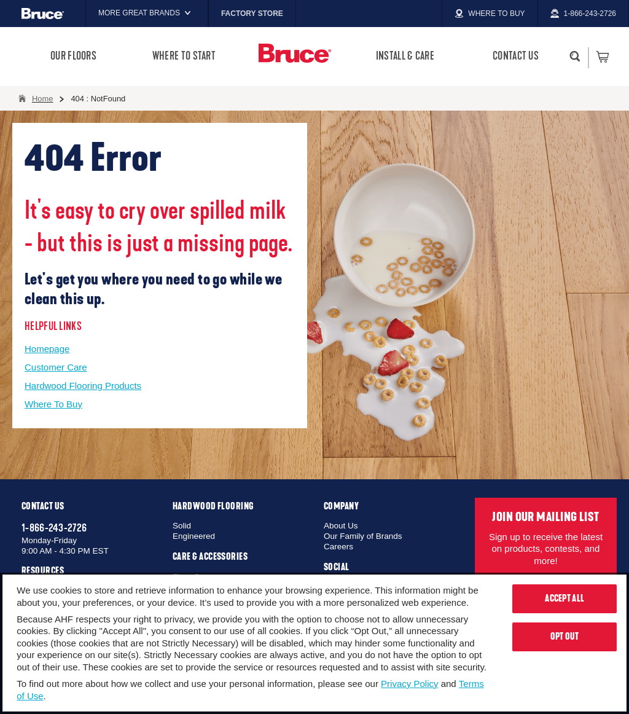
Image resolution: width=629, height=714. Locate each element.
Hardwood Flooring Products (83, 385)
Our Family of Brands (363, 536)
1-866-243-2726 (54, 527)
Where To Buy (53, 404)
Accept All (564, 598)
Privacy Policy (409, 683)
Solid (182, 525)
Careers (338, 546)
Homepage (47, 348)
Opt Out (564, 636)
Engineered (194, 536)
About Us (341, 525)
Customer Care (56, 367)
